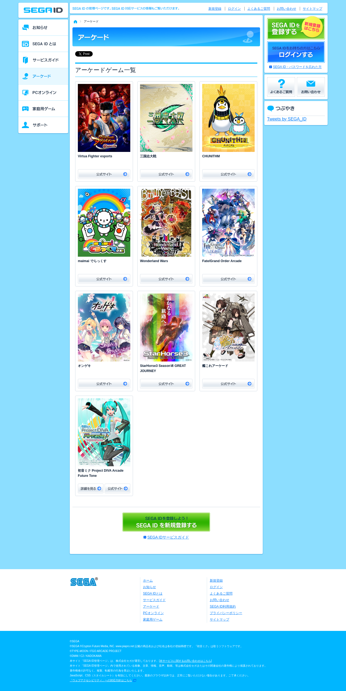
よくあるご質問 (258, 9)
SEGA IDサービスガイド (168, 537)
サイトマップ (312, 9)
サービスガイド (154, 600)
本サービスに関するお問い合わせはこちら (185, 660)
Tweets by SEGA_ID (287, 119)
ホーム (148, 580)
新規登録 (214, 9)
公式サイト (104, 174)
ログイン (234, 9)
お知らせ (149, 587)
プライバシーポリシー (226, 613)
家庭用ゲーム (152, 619)
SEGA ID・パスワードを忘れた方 (297, 67)
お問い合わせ (286, 9)
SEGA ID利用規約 (223, 606)
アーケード (151, 606)
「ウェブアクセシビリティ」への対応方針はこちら (101, 680)
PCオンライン (153, 613)
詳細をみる (91, 488)
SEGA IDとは (152, 593)
